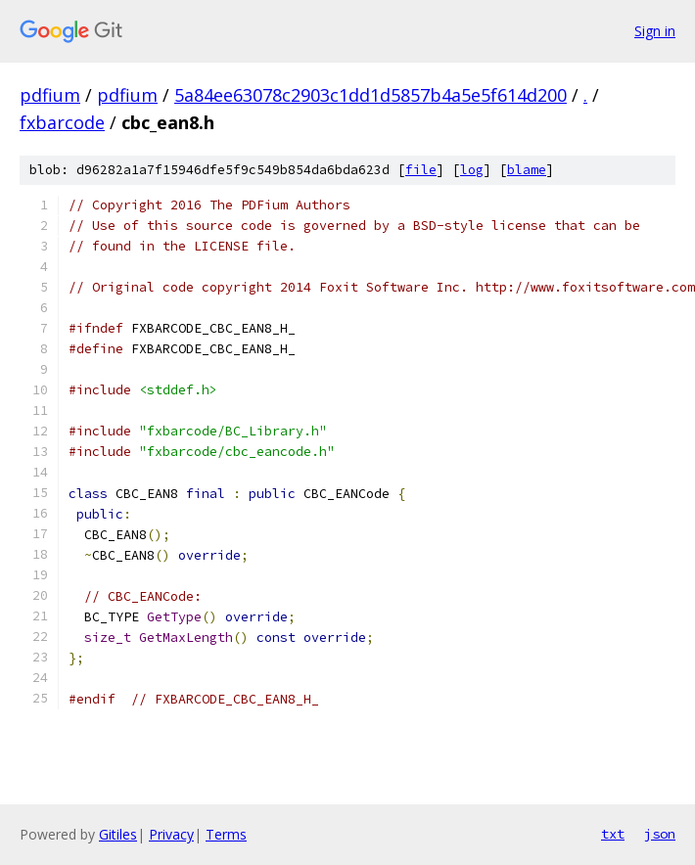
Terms (226, 834)
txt (613, 833)
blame (526, 169)
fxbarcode (62, 122)
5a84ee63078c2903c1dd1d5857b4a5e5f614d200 (370, 95)
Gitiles (118, 834)
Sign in (654, 31)
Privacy (171, 834)
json (659, 833)
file (421, 169)
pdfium (50, 95)
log (472, 169)
